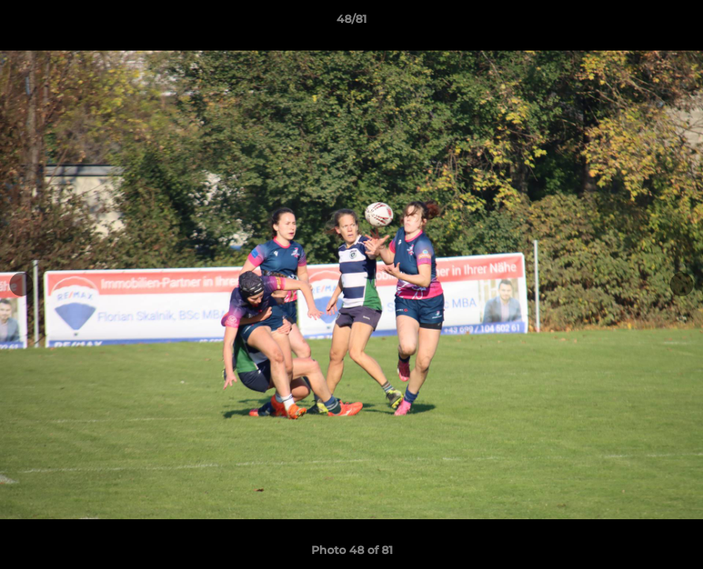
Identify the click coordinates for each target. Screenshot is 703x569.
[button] (674, 23)
